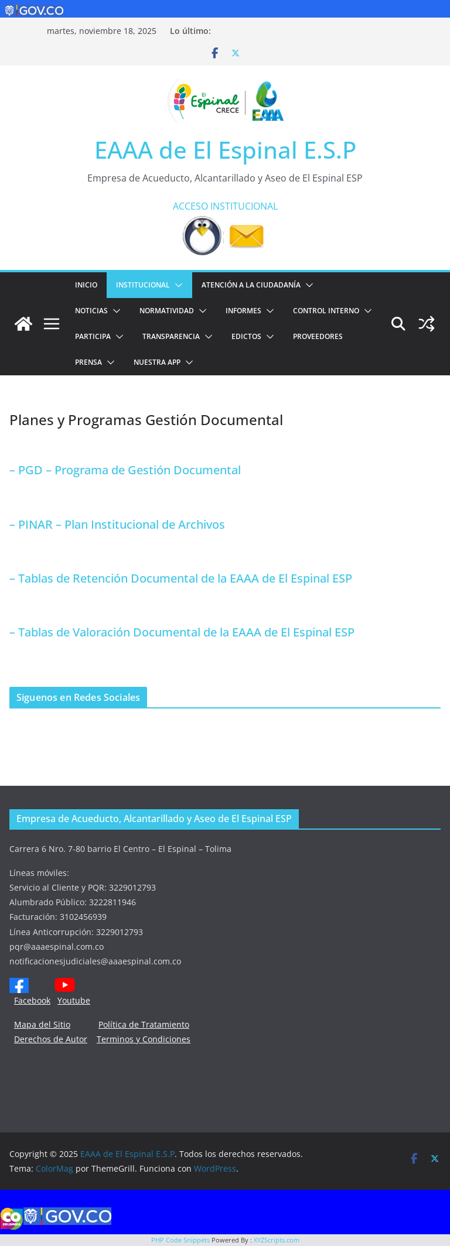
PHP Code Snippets (180, 1239)
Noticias (91, 311)
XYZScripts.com (276, 1239)
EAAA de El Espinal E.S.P (225, 150)
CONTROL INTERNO (326, 311)
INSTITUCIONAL (244, 206)
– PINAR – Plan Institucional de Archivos (117, 524)
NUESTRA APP (157, 362)
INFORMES (243, 311)
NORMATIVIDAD (166, 311)
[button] (176, 285)
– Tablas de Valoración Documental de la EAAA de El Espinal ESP (181, 632)
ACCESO (190, 206)
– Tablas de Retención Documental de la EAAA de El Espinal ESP (180, 578)
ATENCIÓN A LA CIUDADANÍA (251, 285)
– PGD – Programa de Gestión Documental (125, 470)
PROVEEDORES (318, 336)
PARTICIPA (93, 336)
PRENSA (88, 362)
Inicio (86, 285)
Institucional (143, 285)
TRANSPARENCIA (171, 336)
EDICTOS (246, 336)
